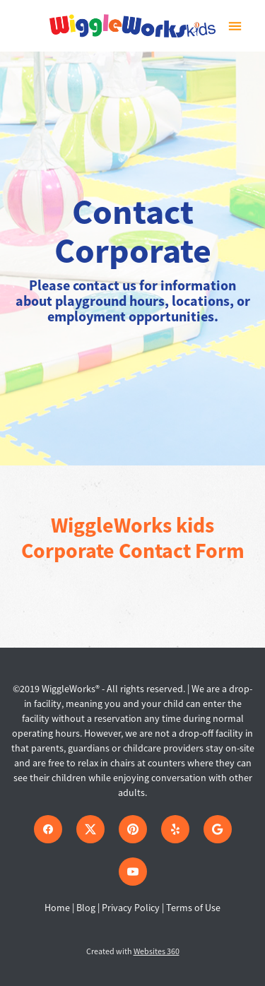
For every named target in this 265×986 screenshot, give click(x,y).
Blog (85, 907)
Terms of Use (193, 907)
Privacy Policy (131, 907)
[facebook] (48, 829)
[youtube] (133, 871)
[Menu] (235, 25)
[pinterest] (133, 829)
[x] (90, 829)
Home (58, 907)
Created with (132, 951)
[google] (218, 829)
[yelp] (175, 829)
